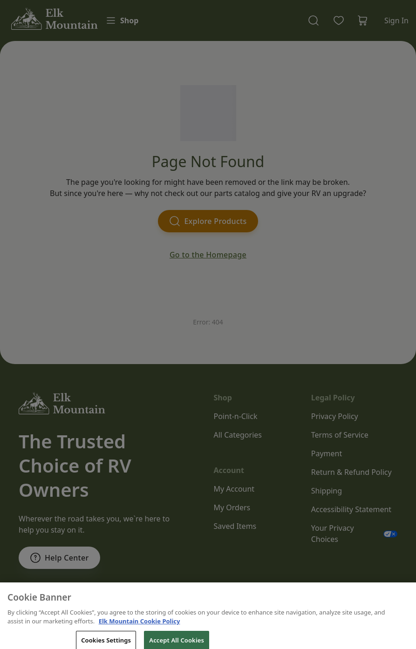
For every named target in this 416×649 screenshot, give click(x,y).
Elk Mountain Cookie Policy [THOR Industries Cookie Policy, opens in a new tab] (139, 633)
